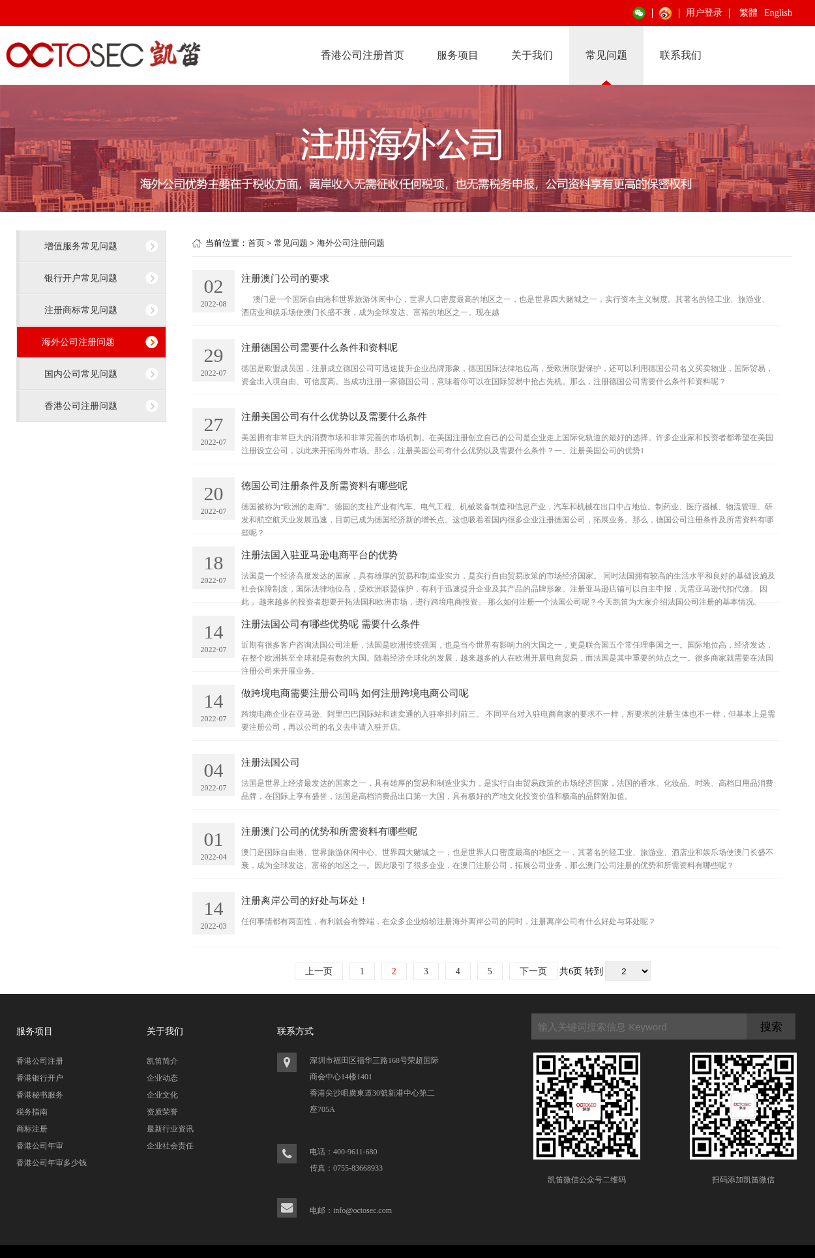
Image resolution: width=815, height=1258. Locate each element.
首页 (256, 243)
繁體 (748, 13)
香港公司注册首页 (362, 55)
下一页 (533, 971)
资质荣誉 (162, 1111)
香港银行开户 (39, 1078)
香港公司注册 (39, 1061)
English (778, 13)
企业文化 (162, 1095)
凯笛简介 (162, 1061)
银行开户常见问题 (80, 278)
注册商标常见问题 (80, 310)
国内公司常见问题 (80, 373)
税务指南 (32, 1111)
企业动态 (162, 1078)
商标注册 (32, 1128)
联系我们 (681, 55)
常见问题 (606, 55)
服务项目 (458, 55)
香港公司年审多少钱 (51, 1162)
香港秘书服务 (39, 1095)
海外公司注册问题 (78, 342)
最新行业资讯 (170, 1128)
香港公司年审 (39, 1145)
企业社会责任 (170, 1145)
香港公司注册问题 (80, 405)
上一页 (319, 971)
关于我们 (532, 55)
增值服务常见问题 (80, 246)
